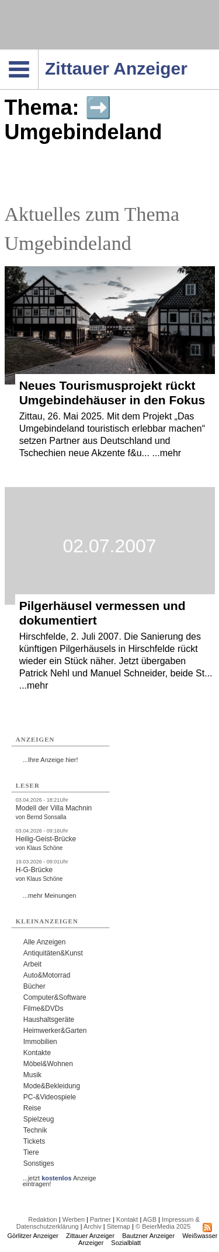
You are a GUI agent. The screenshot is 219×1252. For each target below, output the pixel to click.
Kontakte (37, 1053)
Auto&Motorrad (47, 975)
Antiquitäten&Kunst (53, 953)
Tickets (34, 1141)
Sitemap (118, 1226)
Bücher (34, 986)
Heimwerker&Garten (55, 1031)
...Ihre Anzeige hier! (50, 760)
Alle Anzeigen (44, 942)
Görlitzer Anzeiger (33, 1235)
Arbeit (32, 964)
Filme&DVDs (43, 1008)
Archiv (93, 1226)
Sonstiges (38, 1163)
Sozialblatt (126, 1242)
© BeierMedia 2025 (162, 1226)
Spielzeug (38, 1119)
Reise (32, 1108)
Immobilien (40, 1042)
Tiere (31, 1152)
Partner (100, 1219)
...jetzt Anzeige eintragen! (59, 1178)
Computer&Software (54, 997)
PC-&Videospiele (50, 1097)
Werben (73, 1219)
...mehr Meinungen (50, 895)
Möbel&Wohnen (48, 1064)
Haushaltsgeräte (48, 1019)
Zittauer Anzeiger (90, 1235)
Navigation (38, 53)
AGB (150, 1219)
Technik (35, 1130)
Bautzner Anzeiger (148, 1235)
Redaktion (42, 1219)
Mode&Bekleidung (51, 1086)
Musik (32, 1075)
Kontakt (127, 1219)
